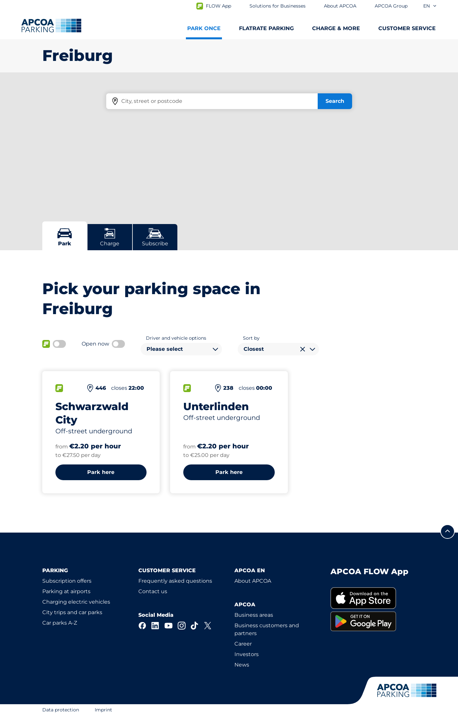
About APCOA (252, 581)
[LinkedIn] (155, 626)
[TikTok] (195, 626)
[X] (208, 626)
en (430, 6)
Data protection (60, 710)
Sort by (251, 338)
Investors (246, 654)
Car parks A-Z (59, 623)
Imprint (103, 710)
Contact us (152, 591)
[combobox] (181, 349)
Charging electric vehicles (76, 602)
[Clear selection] (303, 349)
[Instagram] (182, 626)
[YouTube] (168, 626)
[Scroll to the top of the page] (447, 531)
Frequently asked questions (175, 581)
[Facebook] (142, 626)
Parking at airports (66, 591)
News (241, 665)
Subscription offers (66, 581)
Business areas (253, 615)
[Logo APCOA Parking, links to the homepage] (51, 25)
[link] (373, 598)
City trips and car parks (72, 612)
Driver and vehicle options (176, 338)
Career (243, 644)
